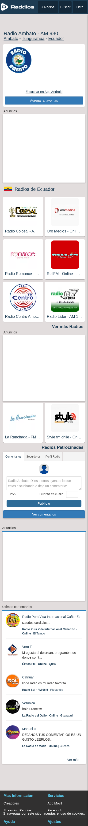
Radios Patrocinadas (63, 447)
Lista (79, 7)
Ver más (73, 760)
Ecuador (56, 38)
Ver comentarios (44, 514)
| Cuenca (45, 746)
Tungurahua (33, 38)
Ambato (11, 38)
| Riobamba (42, 689)
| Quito (39, 664)
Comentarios (13, 456)
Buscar (65, 7)
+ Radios (47, 7)
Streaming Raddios (17, 810)
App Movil (55, 803)
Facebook (55, 810)
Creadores (11, 803)
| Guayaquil (47, 715)
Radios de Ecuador (34, 189)
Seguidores (33, 456)
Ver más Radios (68, 326)
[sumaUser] (72, 494)
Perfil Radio (53, 456)
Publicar (44, 503)
